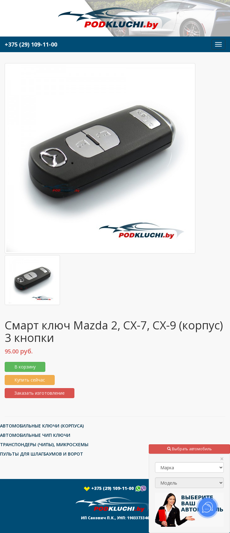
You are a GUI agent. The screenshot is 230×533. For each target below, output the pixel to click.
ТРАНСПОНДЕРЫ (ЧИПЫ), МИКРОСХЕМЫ (44, 444)
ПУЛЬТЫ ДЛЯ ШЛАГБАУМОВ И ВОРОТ (41, 454)
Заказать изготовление (39, 393)
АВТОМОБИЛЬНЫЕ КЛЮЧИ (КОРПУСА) (42, 426)
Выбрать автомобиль (189, 449)
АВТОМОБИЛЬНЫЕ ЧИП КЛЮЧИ (35, 435)
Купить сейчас (29, 380)
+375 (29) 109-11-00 (115, 488)
